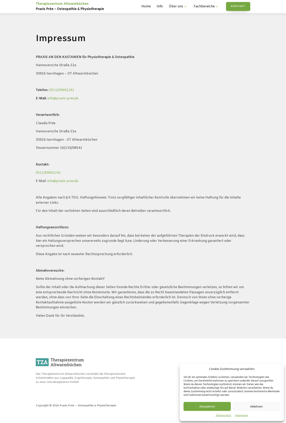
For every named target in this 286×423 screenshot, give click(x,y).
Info (160, 6)
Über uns (178, 6)
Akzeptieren (207, 406)
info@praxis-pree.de (62, 98)
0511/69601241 (61, 90)
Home (146, 6)
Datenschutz (223, 415)
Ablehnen (256, 406)
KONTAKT (238, 6)
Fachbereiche (206, 6)
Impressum (241, 415)
